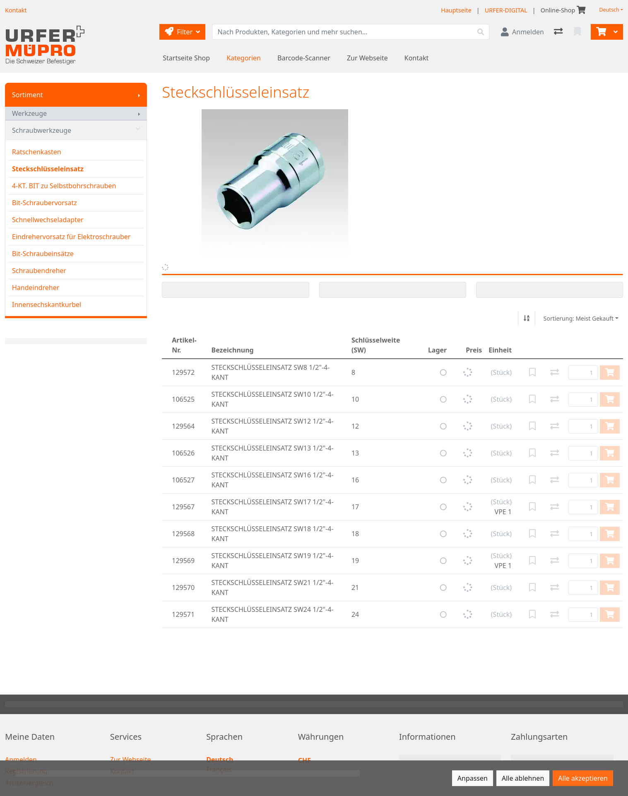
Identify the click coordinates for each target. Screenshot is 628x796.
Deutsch (609, 9)
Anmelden (21, 759)
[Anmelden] (522, 32)
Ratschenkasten (36, 151)
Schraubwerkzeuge (76, 130)
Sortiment (27, 94)
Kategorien (243, 57)
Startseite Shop (186, 57)
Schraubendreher (39, 270)
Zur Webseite (367, 57)
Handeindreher (35, 287)
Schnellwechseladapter (48, 219)
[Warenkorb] (600, 32)
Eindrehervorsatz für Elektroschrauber (71, 236)
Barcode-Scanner (303, 57)
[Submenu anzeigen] (139, 94)
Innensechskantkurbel (46, 304)
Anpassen (472, 778)
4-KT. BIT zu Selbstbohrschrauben (64, 185)
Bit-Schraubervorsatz (44, 202)
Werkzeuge (29, 113)
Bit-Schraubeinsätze (43, 253)
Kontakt (416, 57)
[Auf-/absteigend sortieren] (527, 318)
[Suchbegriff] (342, 32)
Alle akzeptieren (583, 778)
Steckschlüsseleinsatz (48, 168)
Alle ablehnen (523, 778)
